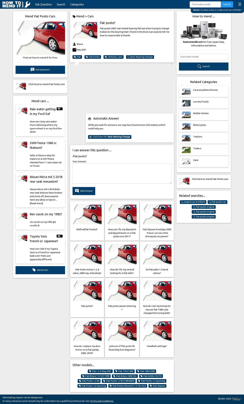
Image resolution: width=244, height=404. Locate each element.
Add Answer (84, 191)
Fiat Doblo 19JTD (151, 376)
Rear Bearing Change (140, 56)
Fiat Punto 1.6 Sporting (92, 385)
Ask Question (43, 4)
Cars (91, 16)
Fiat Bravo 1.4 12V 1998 (95, 376)
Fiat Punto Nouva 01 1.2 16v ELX (128, 385)
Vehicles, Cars (113, 56)
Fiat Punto (93, 56)
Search (61, 4)
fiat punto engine (203, 206)
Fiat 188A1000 (146, 371)
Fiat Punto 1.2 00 (89, 380)
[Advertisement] (130, 89)
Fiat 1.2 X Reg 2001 (100, 371)
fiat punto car (217, 202)
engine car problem (193, 202)
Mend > (80, 16)
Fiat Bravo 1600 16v (125, 376)
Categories (77, 4)
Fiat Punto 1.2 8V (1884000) (118, 380)
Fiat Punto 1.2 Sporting (151, 380)
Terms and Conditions (101, 401)
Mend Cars (40, 270)
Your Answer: (80, 161)
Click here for (109, 136)
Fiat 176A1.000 (124, 371)
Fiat (77, 56)
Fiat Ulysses (157, 385)
